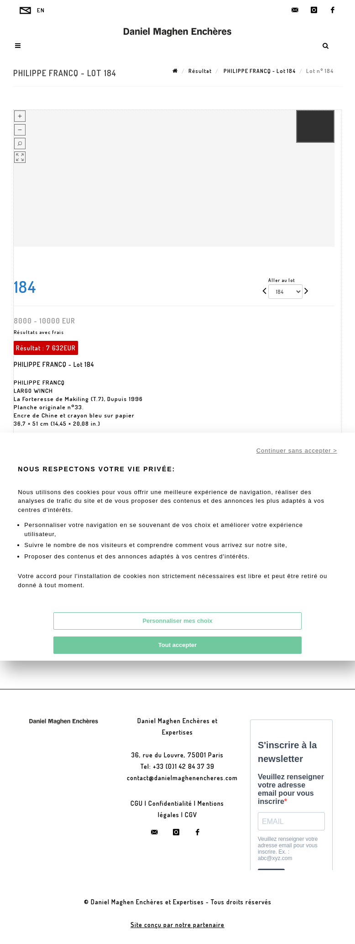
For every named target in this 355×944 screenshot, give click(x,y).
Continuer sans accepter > (296, 450)
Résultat (200, 71)
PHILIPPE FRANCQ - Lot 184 (259, 71)
